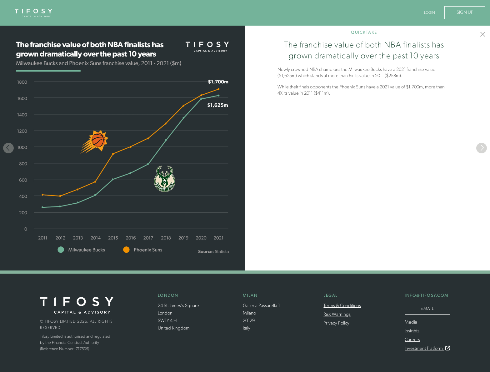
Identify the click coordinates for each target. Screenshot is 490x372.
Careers (412, 340)
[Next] (481, 148)
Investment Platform (427, 348)
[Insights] (483, 34)
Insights (412, 331)
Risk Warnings (337, 314)
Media (411, 322)
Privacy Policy (336, 323)
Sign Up (465, 12)
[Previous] (8, 148)
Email (427, 309)
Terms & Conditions (342, 306)
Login (429, 13)
